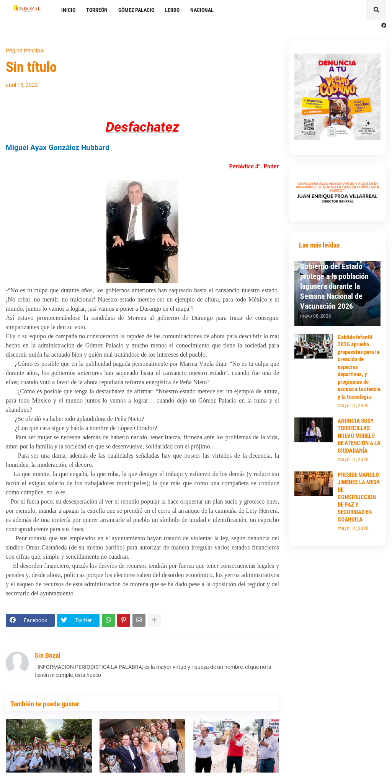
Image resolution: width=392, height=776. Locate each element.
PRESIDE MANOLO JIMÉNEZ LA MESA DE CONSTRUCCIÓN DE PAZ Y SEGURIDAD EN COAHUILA (359, 497)
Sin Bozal (47, 655)
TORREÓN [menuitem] (97, 10)
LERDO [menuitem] (172, 10)
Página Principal (25, 50)
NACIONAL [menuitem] (202, 10)
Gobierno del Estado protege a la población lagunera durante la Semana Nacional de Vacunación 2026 (334, 286)
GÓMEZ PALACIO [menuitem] (136, 10)
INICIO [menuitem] (68, 10)
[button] (376, 10)
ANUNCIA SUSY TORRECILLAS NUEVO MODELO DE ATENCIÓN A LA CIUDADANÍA (359, 435)
